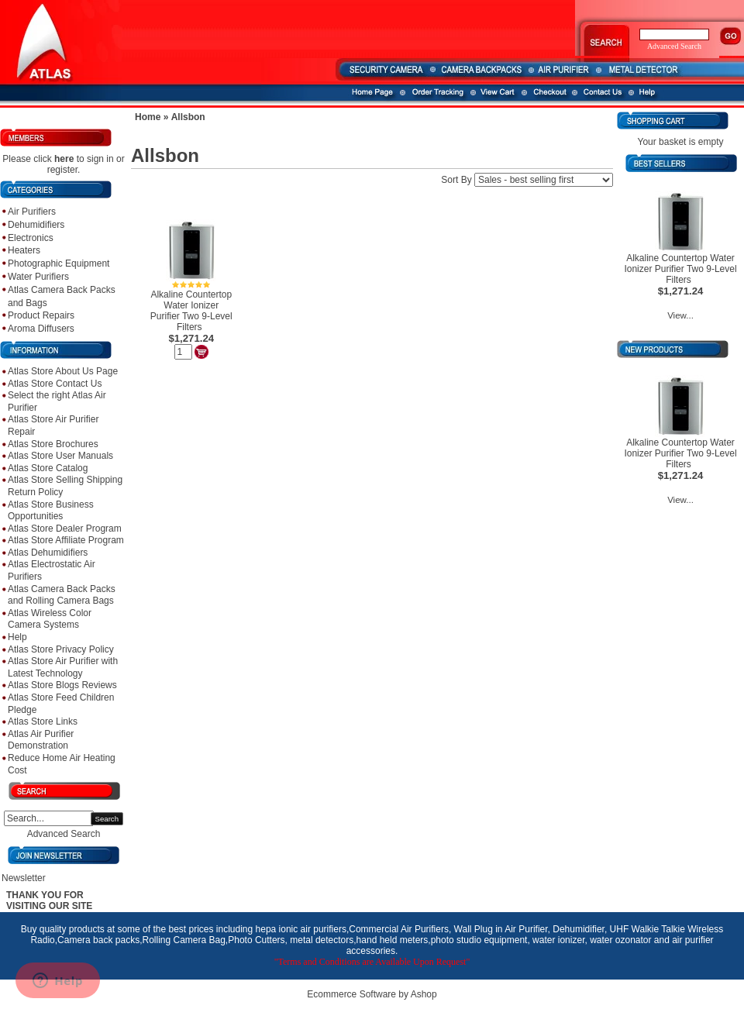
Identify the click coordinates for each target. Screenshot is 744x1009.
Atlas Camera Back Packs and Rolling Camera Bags (61, 595)
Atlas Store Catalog (48, 468)
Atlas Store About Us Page (63, 371)
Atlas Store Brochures (53, 444)
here (64, 158)
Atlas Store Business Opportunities (51, 510)
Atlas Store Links (43, 721)
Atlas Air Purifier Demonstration (41, 740)
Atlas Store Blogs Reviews (62, 685)
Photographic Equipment (58, 263)
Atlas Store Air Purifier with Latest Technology (63, 667)
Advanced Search (64, 833)
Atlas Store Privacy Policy (61, 649)
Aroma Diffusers (41, 328)
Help (17, 637)
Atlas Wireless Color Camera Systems (49, 619)
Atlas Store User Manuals (60, 455)
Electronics (30, 237)
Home (147, 117)
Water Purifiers (38, 276)
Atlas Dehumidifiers (48, 552)
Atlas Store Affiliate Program (66, 540)
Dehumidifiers (36, 224)
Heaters (24, 250)
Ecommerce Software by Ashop (371, 994)
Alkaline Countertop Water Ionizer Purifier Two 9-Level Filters (191, 310)
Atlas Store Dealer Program (65, 528)
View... (680, 315)
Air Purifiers (32, 211)
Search (107, 818)
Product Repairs (41, 315)
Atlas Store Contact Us (55, 383)
